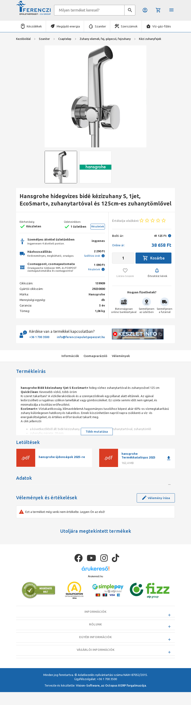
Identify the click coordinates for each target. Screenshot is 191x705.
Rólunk (95, 648)
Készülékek (34, 26)
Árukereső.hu (95, 600)
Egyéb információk (95, 661)
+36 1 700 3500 (39, 337)
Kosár (158, 10)
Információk (95, 636)
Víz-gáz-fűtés (161, 26)
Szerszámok (129, 26)
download (168, 458)
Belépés (145, 10)
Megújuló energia (68, 26)
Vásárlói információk (96, 674)
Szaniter (100, 26)
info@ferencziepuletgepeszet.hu (81, 337)
